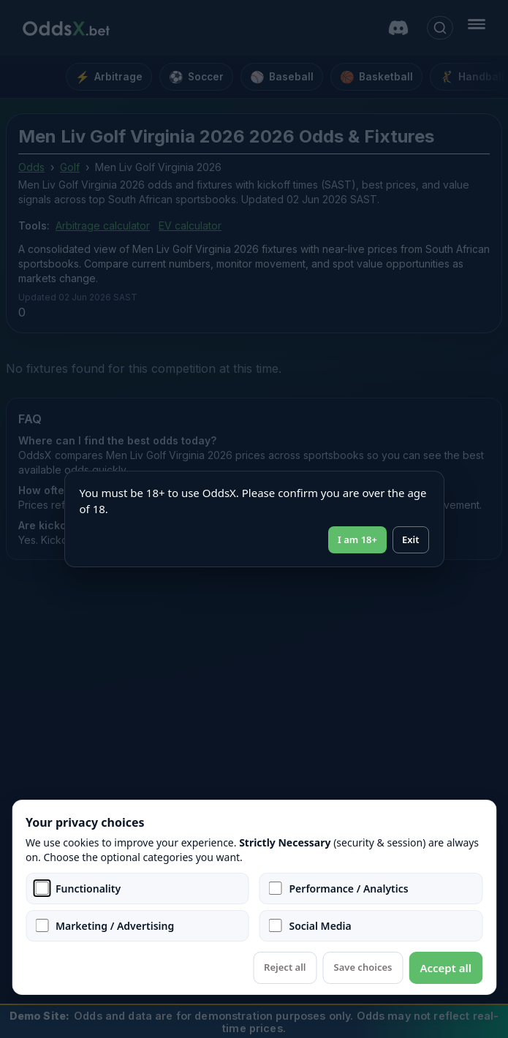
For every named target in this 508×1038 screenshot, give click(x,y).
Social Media (320, 926)
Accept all (445, 968)
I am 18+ (357, 539)
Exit (411, 539)
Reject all (285, 967)
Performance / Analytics (349, 888)
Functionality (88, 888)
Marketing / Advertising (115, 926)
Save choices (363, 967)
